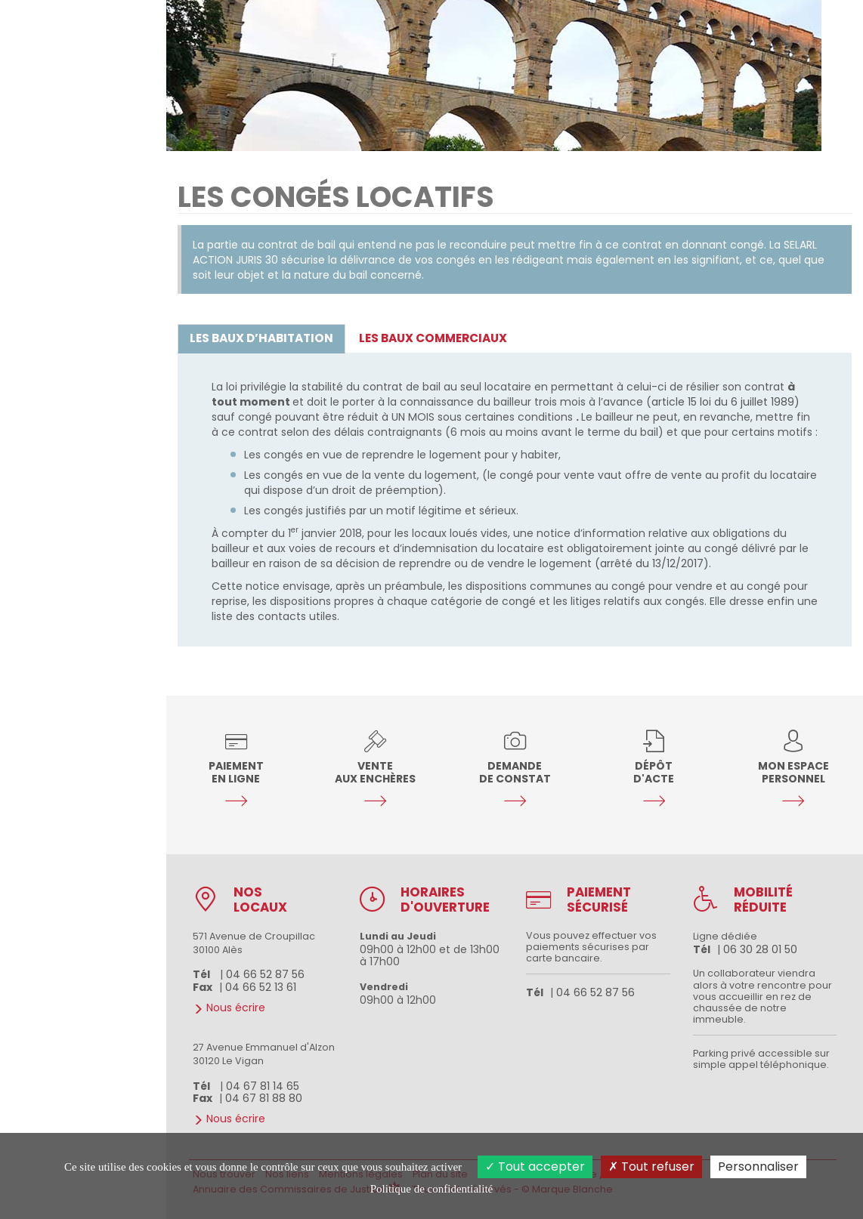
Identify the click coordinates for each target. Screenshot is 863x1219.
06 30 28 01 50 (760, 949)
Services (84, 578)
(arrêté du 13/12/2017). (653, 563)
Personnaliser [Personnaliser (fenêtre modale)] (758, 1166)
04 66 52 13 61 (260, 987)
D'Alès (47, 1098)
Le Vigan (113, 1098)
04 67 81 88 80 (263, 1098)
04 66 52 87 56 (83, 1032)
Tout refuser (651, 1166)
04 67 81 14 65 (262, 1086)
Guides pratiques (84, 604)
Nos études (84, 551)
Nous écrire (84, 631)
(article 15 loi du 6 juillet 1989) (723, 401)
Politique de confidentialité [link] (431, 1189)
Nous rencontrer (67, 657)
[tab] (261, 338)
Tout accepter (535, 1166)
